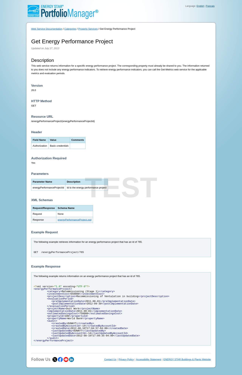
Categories (70, 28)
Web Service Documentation (46, 28)
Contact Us (110, 359)
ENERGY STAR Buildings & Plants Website (187, 359)
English (200, 6)
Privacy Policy (126, 359)
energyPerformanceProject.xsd (74, 219)
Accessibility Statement (148, 359)
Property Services (88, 28)
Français (210, 6)
